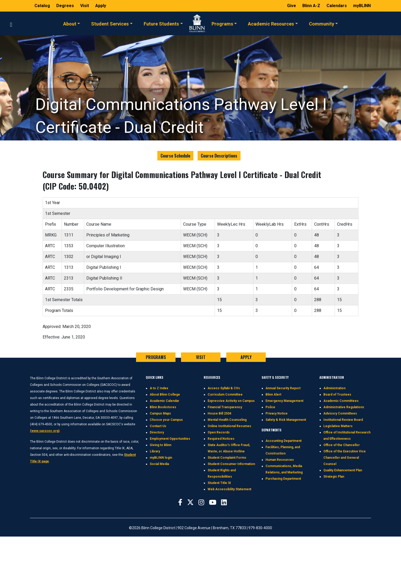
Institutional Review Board (343, 420)
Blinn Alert (273, 394)
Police (270, 407)
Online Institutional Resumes (229, 426)
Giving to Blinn (160, 445)
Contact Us (158, 426)
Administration (334, 388)
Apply (100, 5)
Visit (85, 5)
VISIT (200, 357)
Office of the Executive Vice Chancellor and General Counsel (344, 457)
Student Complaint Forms (227, 457)
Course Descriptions (219, 156)
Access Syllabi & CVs (224, 388)
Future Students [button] (161, 23)
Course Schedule (175, 156)
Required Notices (221, 439)
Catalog (42, 5)
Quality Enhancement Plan (342, 470)
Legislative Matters (338, 426)
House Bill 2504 (219, 413)
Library (155, 451)
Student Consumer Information (231, 464)
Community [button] (321, 23)
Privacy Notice (276, 413)
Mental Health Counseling (227, 420)
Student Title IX (219, 483)
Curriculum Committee (225, 394)
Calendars (337, 5)
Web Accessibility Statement (229, 489)
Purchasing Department (283, 479)
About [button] (69, 23)
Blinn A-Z (311, 5)
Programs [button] (222, 23)
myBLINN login (161, 457)
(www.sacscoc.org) (44, 431)
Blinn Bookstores (163, 407)
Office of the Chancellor (341, 445)
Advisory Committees (340, 413)
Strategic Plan (333, 476)
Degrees (65, 5)
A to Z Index (159, 388)
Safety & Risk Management (285, 420)
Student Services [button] (110, 23)
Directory (157, 432)
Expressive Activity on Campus (231, 401)
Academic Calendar (164, 401)
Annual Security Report (282, 388)
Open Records (219, 432)
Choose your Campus (166, 420)
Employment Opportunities (170, 439)
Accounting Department (283, 441)
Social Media (159, 464)
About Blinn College (165, 394)
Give (292, 5)
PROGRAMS (156, 357)
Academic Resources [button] (271, 23)
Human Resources (279, 460)
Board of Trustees (337, 394)
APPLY (246, 357)
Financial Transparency (225, 407)
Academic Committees (341, 401)
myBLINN (362, 5)
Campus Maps (160, 413)
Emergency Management (284, 401)
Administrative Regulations (343, 407)
